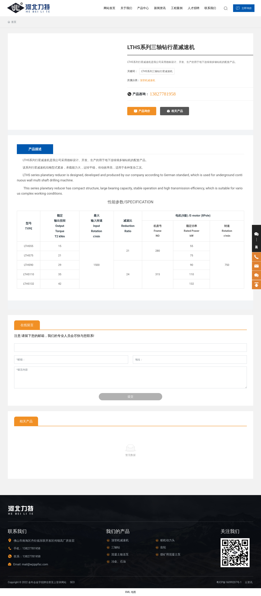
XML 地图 (130, 592)
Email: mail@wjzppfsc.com (30, 564)
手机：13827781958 (27, 548)
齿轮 (163, 547)
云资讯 (248, 582)
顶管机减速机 (147, 80)
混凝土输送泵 (120, 554)
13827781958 (163, 94)
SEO (72, 582)
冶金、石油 (118, 561)
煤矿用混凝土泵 (170, 554)
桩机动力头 (167, 540)
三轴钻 (115, 547)
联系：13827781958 (27, 556)
